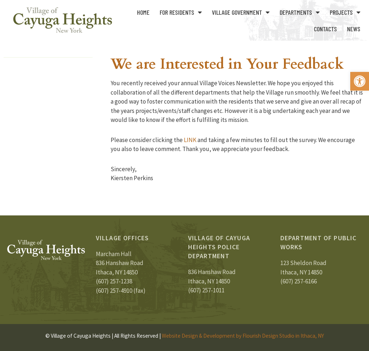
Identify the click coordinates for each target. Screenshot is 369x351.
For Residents (181, 12)
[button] (359, 81)
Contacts (325, 29)
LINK (189, 140)
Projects (345, 12)
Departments (300, 12)
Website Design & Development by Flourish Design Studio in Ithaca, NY (243, 335)
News (353, 29)
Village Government (241, 12)
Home (143, 12)
